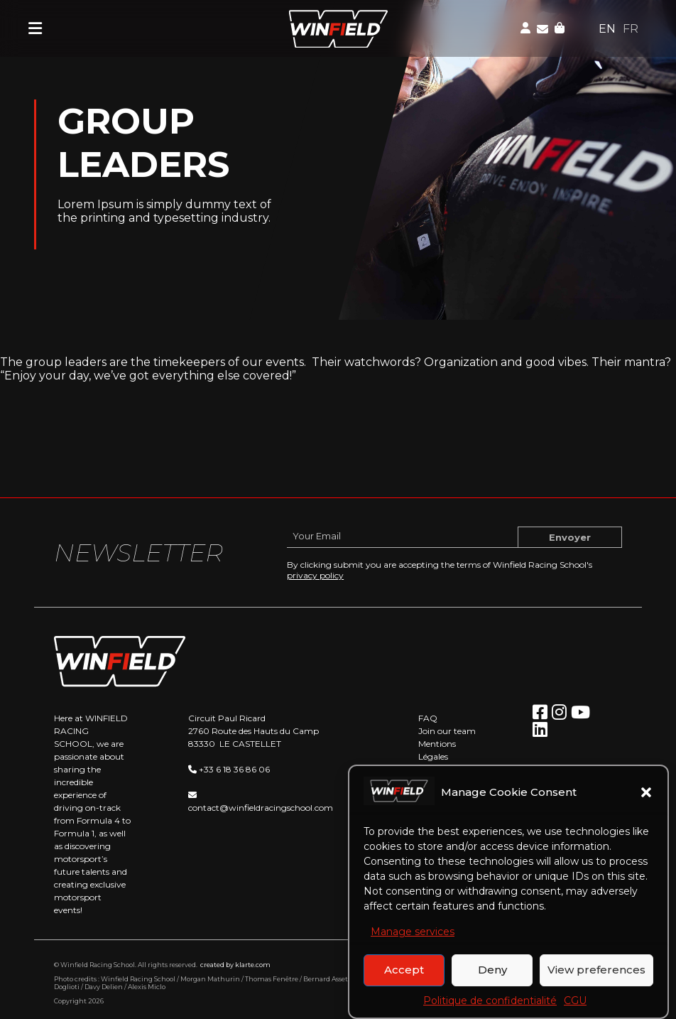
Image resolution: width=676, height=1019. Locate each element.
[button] (646, 803)
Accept (404, 980)
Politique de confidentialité (490, 1011)
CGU (575, 1011)
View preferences (596, 980)
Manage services (412, 942)
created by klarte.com (235, 965)
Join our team (447, 731)
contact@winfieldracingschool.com (260, 807)
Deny (492, 980)
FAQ (427, 718)
